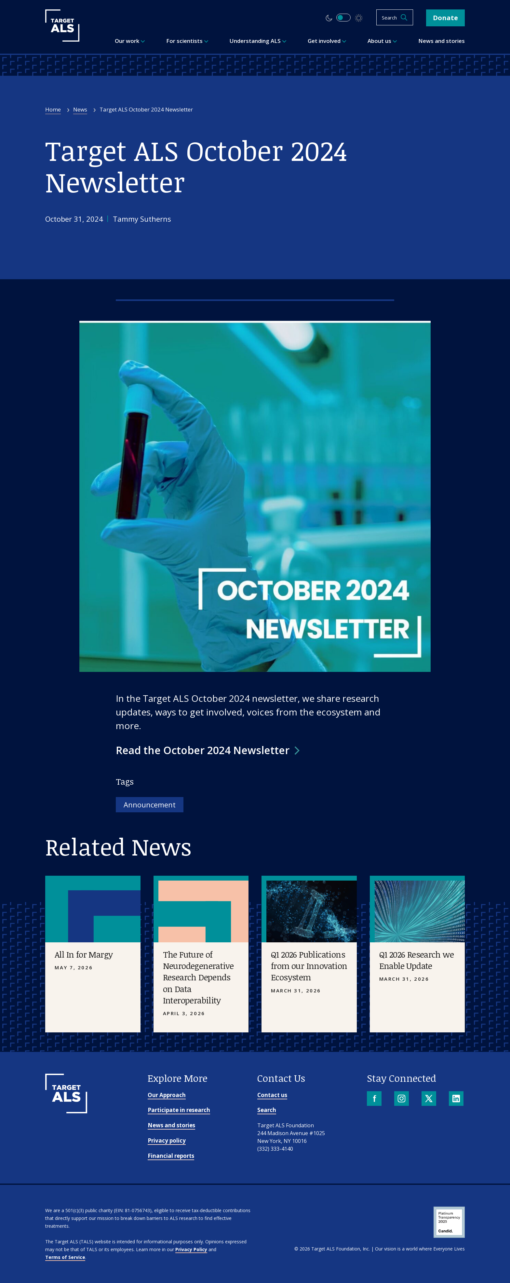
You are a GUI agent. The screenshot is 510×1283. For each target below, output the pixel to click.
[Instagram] (402, 1099)
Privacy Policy (191, 1249)
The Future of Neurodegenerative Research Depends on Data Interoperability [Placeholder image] (198, 977)
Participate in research (179, 1110)
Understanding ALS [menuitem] (258, 41)
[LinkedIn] (457, 1099)
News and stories (171, 1125)
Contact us (272, 1095)
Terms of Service (65, 1257)
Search (266, 1110)
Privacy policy (167, 1140)
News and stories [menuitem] (441, 41)
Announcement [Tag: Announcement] (150, 804)
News (80, 109)
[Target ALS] (62, 39)
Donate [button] (445, 17)
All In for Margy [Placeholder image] (84, 954)
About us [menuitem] (382, 41)
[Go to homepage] (66, 1111)
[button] (208, 750)
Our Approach (167, 1095)
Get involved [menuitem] (327, 41)
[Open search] (394, 17)
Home (53, 109)
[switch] (343, 17)
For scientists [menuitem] (187, 41)
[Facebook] (375, 1099)
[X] (429, 1099)
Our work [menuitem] (130, 41)
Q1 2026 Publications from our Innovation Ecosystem (309, 966)
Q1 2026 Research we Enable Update (416, 960)
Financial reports (171, 1155)
